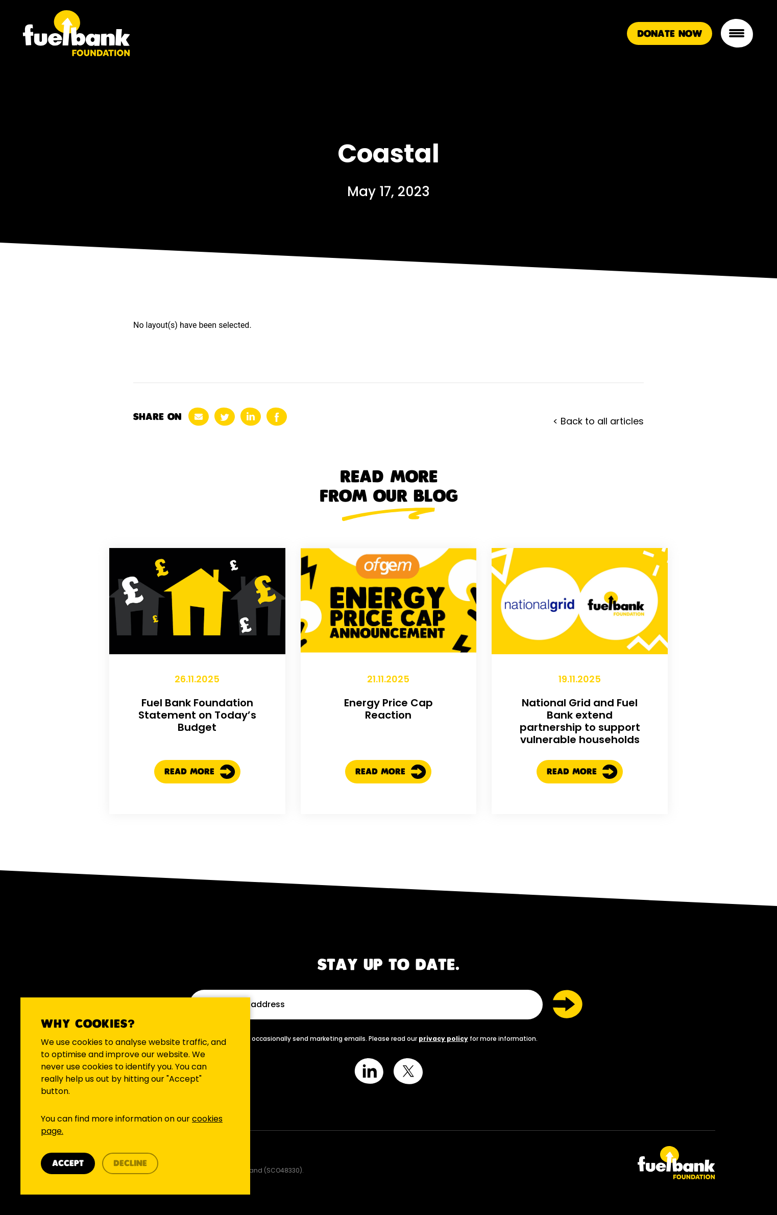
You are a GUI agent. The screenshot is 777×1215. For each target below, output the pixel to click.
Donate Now (669, 34)
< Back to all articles (598, 421)
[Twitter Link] (555, 1162)
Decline (130, 1164)
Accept (68, 1164)
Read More (199, 777)
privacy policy (443, 1038)
